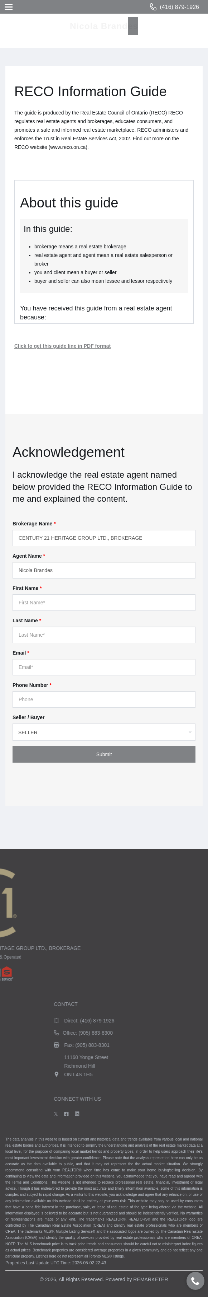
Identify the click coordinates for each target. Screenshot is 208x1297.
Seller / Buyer (29, 717)
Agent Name (29, 556)
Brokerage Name (34, 523)
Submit (104, 754)
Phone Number (32, 685)
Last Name (27, 620)
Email (21, 653)
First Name (27, 588)
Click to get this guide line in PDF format (62, 346)
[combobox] (104, 732)
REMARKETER (150, 1279)
